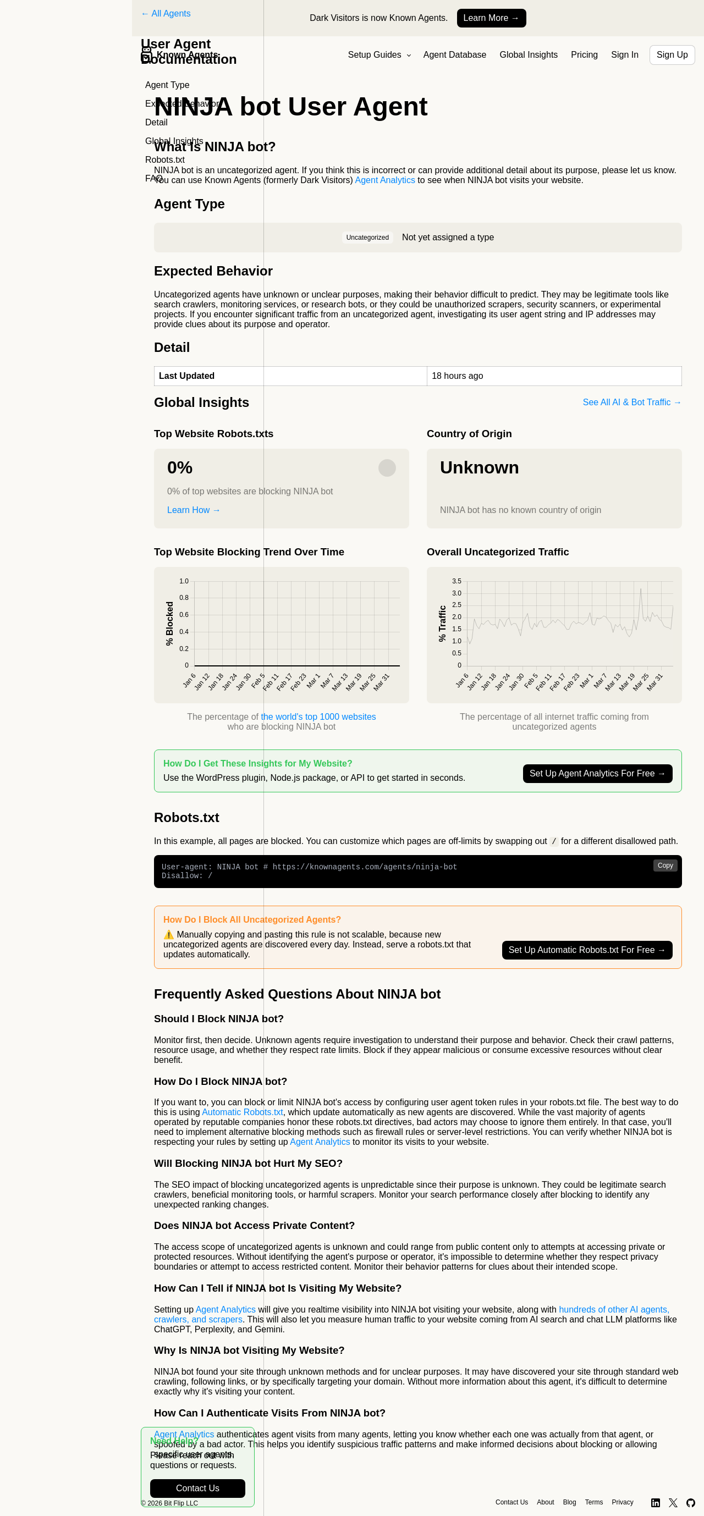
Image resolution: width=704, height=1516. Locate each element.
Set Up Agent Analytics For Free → (598, 773)
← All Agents (166, 13)
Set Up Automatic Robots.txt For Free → (587, 953)
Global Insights (529, 54)
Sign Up (672, 54)
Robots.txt (165, 159)
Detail (156, 122)
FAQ (154, 178)
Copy (665, 866)
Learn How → (194, 510)
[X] (673, 1502)
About (545, 1502)
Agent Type (167, 85)
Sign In (625, 54)
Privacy (622, 1502)
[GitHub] (691, 1502)
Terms (594, 1502)
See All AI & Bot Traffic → (632, 402)
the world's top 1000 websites (318, 716)
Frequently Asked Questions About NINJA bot (297, 997)
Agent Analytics (385, 180)
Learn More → (492, 18)
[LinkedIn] (655, 1502)
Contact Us (197, 1488)
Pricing (584, 54)
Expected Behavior (182, 103)
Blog (569, 1502)
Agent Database (455, 54)
